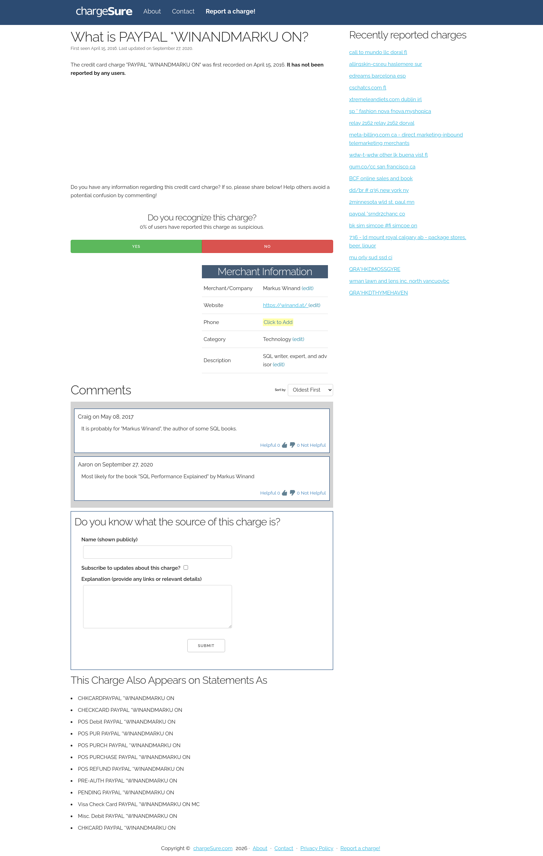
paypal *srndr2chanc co (377, 214)
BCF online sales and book (381, 178)
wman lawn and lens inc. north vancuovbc (399, 281)
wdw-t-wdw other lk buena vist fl (388, 155)
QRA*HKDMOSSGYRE (374, 269)
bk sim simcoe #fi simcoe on (383, 225)
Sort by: (280, 390)
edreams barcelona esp (377, 76)
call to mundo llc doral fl (378, 52)
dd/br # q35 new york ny (379, 190)
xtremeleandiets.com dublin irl (385, 99)
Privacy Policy (316, 848)
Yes (136, 246)
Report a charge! (360, 848)
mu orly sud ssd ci (370, 257)
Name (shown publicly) (109, 539)
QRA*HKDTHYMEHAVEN (378, 293)
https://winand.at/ (285, 305)
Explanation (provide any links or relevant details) (141, 579)
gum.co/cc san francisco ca (382, 167)
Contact (183, 11)
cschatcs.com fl (367, 88)
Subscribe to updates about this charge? (130, 568)
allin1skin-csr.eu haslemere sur (385, 64)
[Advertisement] (202, 134)
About (152, 11)
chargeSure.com (212, 848)
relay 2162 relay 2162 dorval (381, 123)
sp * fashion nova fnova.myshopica (390, 111)
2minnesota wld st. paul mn (382, 202)
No (267, 246)
